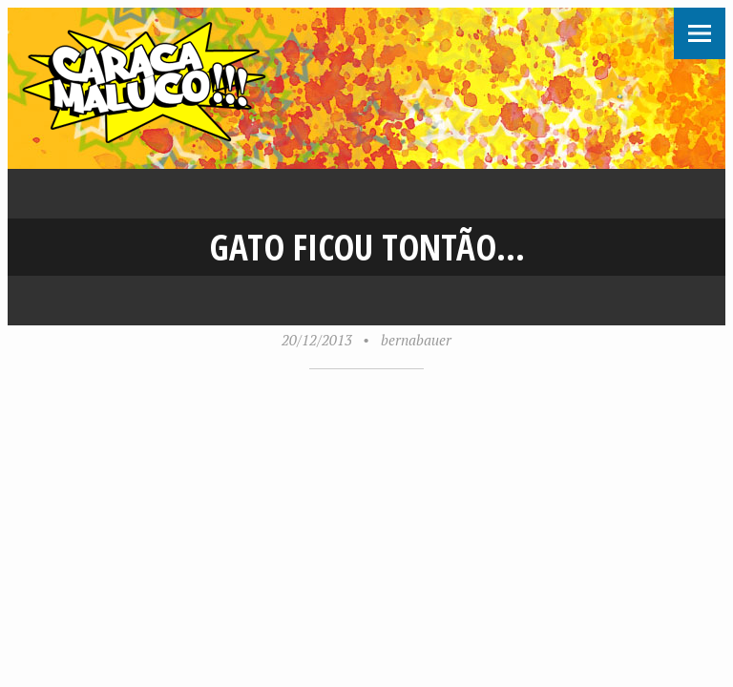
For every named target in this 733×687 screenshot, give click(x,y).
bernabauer (416, 339)
